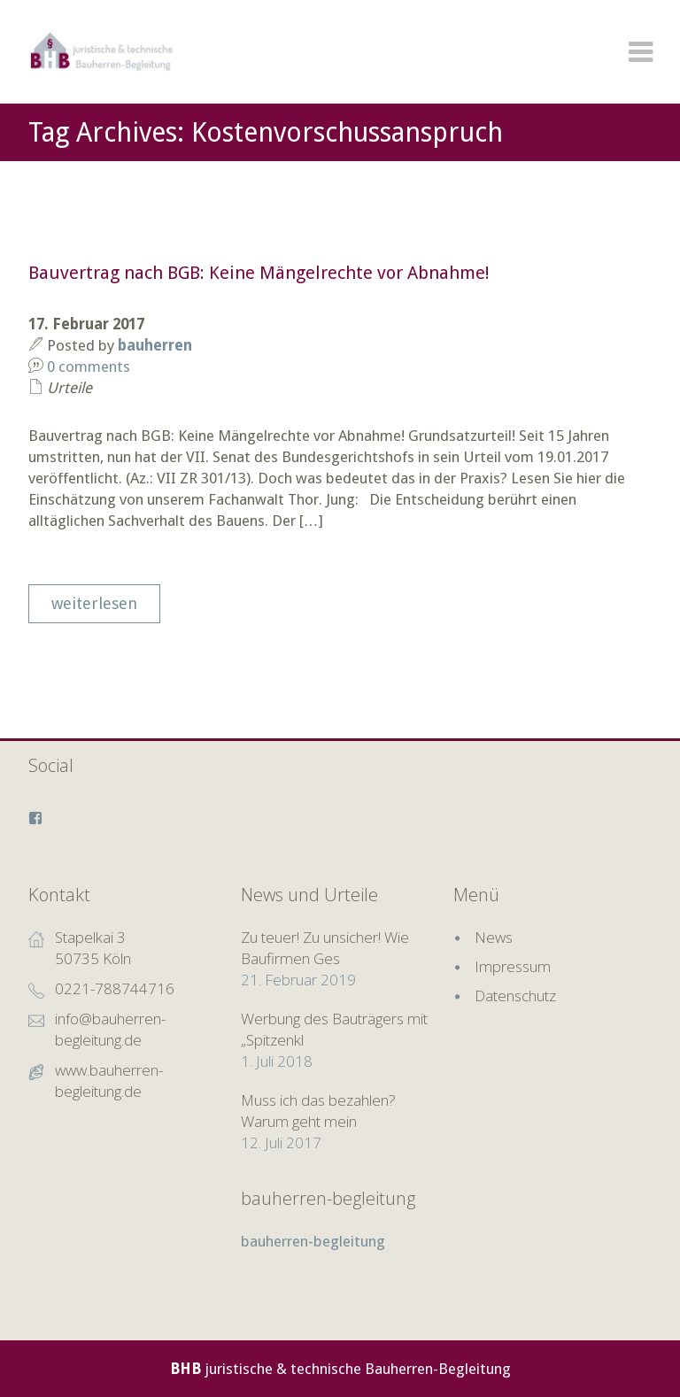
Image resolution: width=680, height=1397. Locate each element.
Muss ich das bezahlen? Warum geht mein (318, 1110)
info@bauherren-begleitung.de (110, 1029)
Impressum (513, 966)
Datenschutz (515, 995)
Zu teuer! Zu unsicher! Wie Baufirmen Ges (325, 948)
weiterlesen (94, 603)
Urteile (69, 388)
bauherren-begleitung (328, 1198)
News (494, 937)
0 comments (88, 366)
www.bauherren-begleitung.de (109, 1080)
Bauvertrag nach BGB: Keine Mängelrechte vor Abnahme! (259, 272)
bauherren (155, 345)
